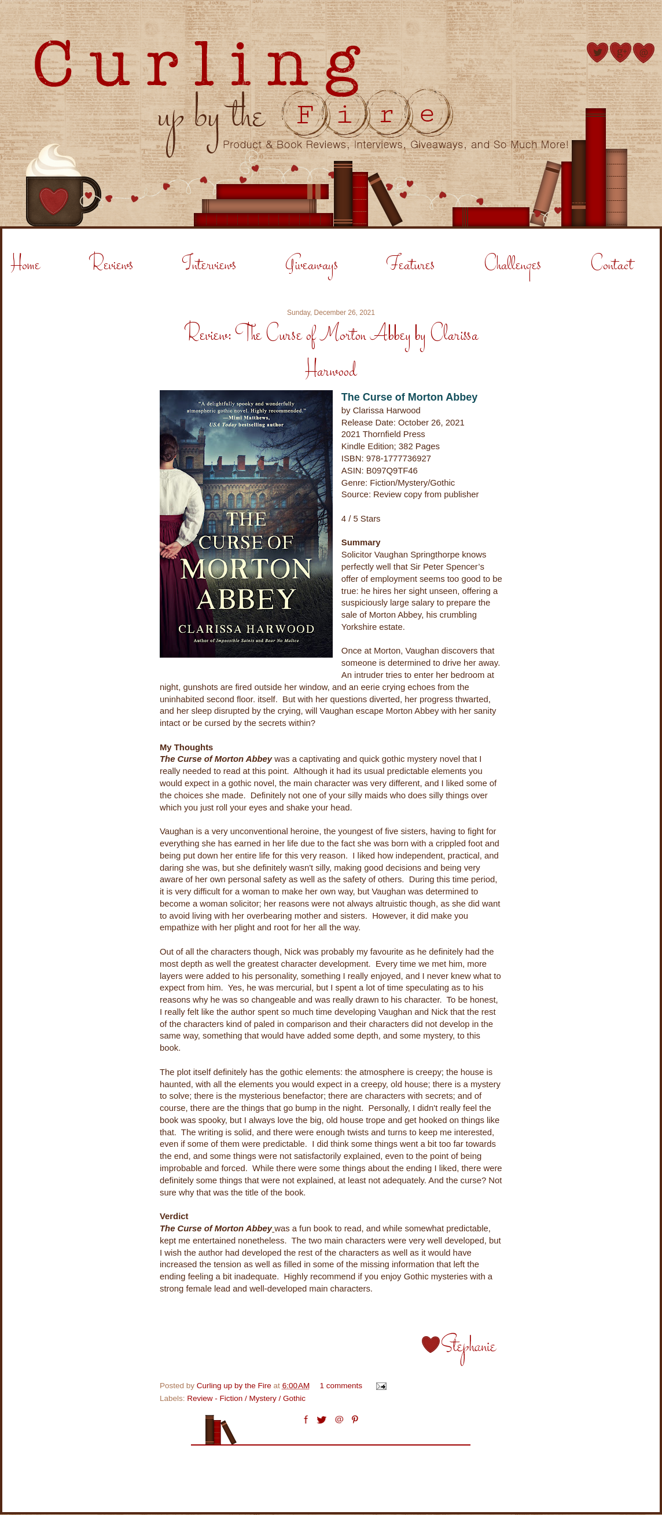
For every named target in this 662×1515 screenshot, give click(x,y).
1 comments (341, 1385)
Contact (611, 265)
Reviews (111, 265)
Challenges (512, 265)
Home (25, 265)
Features (411, 265)
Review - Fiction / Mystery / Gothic (246, 1398)
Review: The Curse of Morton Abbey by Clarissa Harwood (331, 354)
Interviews (209, 265)
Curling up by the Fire (235, 1385)
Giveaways (311, 265)
